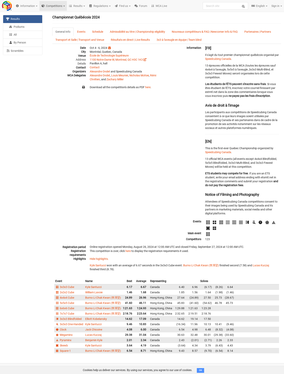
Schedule (97, 31)
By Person (17, 42)
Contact (95, 67)
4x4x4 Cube (64, 297)
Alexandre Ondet (100, 71)
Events (81, 31)
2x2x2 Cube (64, 292)
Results (13, 18)
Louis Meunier (119, 75)
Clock (60, 329)
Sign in (276, 5)
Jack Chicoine (93, 329)
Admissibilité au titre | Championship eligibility (137, 31)
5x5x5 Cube (64, 303)
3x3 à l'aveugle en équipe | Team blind (179, 39)
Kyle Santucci (98, 265)
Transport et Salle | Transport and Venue (79, 39)
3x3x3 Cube (64, 287)
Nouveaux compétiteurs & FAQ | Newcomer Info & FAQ (205, 31)
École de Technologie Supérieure (109, 55)
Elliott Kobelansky (96, 318)
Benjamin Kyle (93, 340)
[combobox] (225, 6)
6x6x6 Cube (64, 308)
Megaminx (64, 334)
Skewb (61, 345)
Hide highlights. (99, 258)
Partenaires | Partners (257, 31)
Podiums (16, 26)
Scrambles (14, 50)
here (147, 87)
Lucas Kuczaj (261, 265)
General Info (62, 31)
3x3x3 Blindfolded (68, 318)
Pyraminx (63, 340)
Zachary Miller (115, 79)
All (13, 34)
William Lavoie (94, 292)
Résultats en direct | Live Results (130, 39)
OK (200, 370)
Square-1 (63, 350)
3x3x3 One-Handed (69, 324)
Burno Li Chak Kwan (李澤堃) (201, 265)
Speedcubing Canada (218, 58)
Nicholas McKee (139, 75)
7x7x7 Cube (64, 313)
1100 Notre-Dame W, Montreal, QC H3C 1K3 (116, 59)
